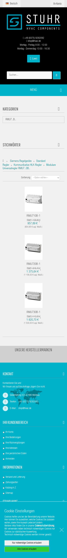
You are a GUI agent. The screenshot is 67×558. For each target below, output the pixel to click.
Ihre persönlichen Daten (16, 453)
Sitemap (9, 493)
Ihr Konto (9, 432)
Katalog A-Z (11, 488)
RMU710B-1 (33, 216)
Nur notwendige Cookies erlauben (27, 543)
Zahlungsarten (12, 482)
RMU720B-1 (33, 264)
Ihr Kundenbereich (15, 422)
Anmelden (10, 459)
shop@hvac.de (33, 41)
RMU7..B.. (11, 119)
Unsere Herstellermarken (33, 349)
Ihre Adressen (11, 448)
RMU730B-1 (33, 312)
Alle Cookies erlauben (26, 549)
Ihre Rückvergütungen (15, 443)
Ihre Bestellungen (13, 437)
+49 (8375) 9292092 (33, 38)
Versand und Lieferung (15, 477)
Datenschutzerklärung (44, 526)
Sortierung (25, 177)
